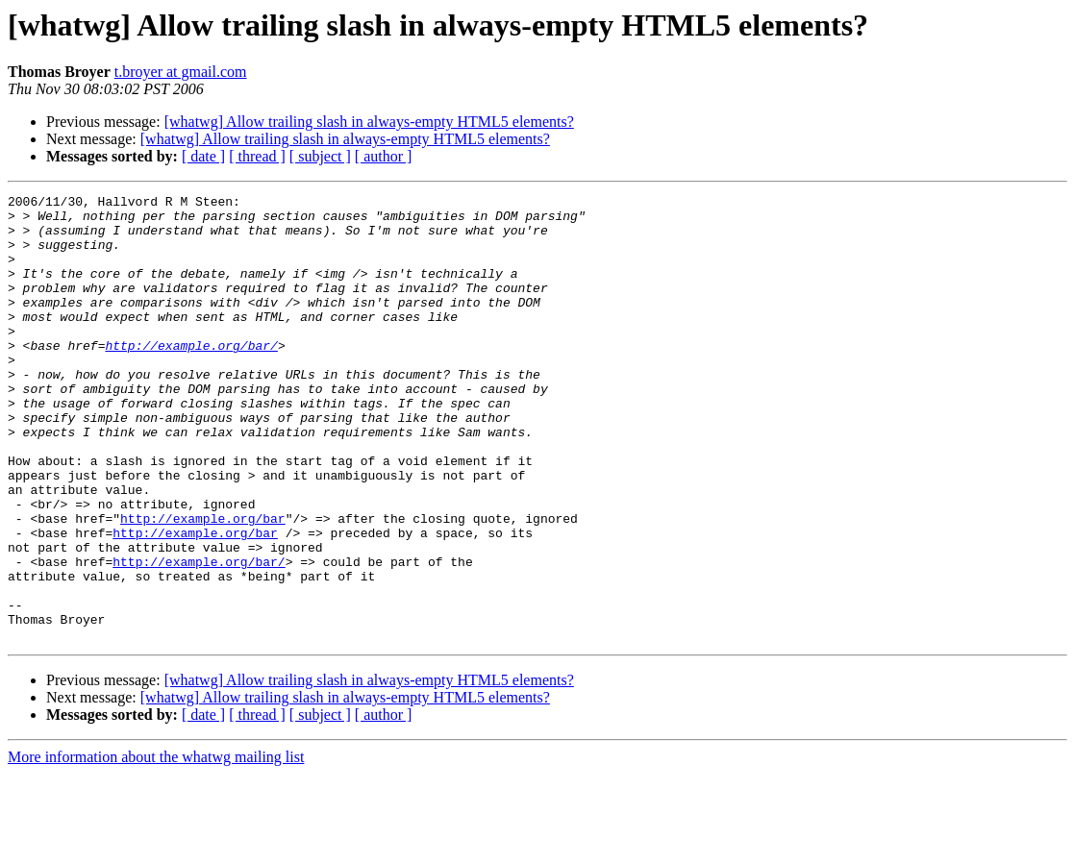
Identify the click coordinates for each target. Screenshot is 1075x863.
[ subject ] (320, 156)
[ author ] (383, 156)
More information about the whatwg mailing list (156, 846)
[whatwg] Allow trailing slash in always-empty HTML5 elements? (369, 121)
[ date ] (203, 156)
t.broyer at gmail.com (180, 71)
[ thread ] (257, 156)
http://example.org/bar (203, 584)
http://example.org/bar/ (191, 376)
